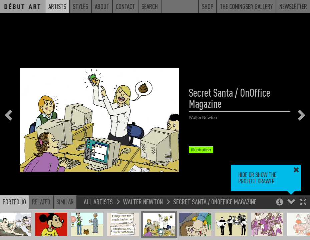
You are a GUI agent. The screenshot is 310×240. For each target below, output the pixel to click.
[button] (303, 202)
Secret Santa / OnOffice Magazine (215, 201)
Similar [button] (65, 201)
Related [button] (41, 201)
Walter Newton (143, 201)
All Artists (98, 201)
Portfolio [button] (14, 201)
